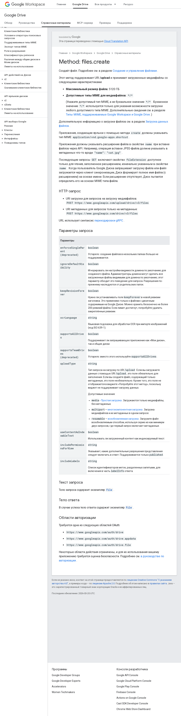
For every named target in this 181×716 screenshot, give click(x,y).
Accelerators (59, 686)
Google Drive (15, 15)
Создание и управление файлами (135, 70)
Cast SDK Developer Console (132, 703)
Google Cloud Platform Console (133, 680)
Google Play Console (127, 686)
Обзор (8, 22)
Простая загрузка (111, 400)
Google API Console (127, 675)
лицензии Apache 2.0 (103, 583)
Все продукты (103, 4)
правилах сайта (158, 583)
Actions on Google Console (131, 697)
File (109, 490)
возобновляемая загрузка (123, 418)
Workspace (28, 4)
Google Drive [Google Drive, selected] (80, 4)
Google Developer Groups (66, 675)
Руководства (27, 22)
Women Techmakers (63, 692)
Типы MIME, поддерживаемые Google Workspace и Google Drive (108, 114)
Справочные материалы (128, 53)
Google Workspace (82, 53)
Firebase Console (126, 692)
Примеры (105, 22)
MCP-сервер (85, 22)
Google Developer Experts (66, 680)
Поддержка (124, 22)
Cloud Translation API (116, 41)
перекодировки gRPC (108, 220)
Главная (61, 4)
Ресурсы (129, 4)
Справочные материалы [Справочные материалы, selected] (56, 22)
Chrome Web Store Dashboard (133, 709)
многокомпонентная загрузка (125, 409)
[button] (23, 27)
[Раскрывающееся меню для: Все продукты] (116, 4)
